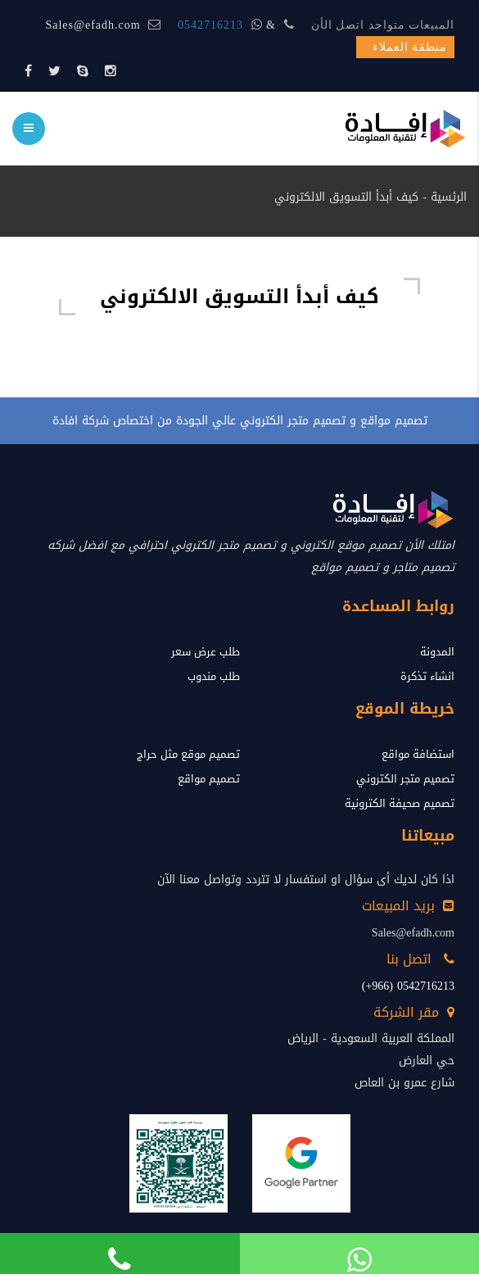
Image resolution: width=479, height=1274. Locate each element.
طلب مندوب (214, 676)
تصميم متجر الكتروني (405, 778)
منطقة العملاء (410, 47)
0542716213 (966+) (408, 986)
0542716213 (210, 25)
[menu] (28, 128)
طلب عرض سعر (205, 652)
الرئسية (449, 197)
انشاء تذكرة (427, 676)
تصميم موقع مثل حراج (188, 754)
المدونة (437, 652)
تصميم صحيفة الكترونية (399, 803)
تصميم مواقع (209, 778)
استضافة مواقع (418, 754)
